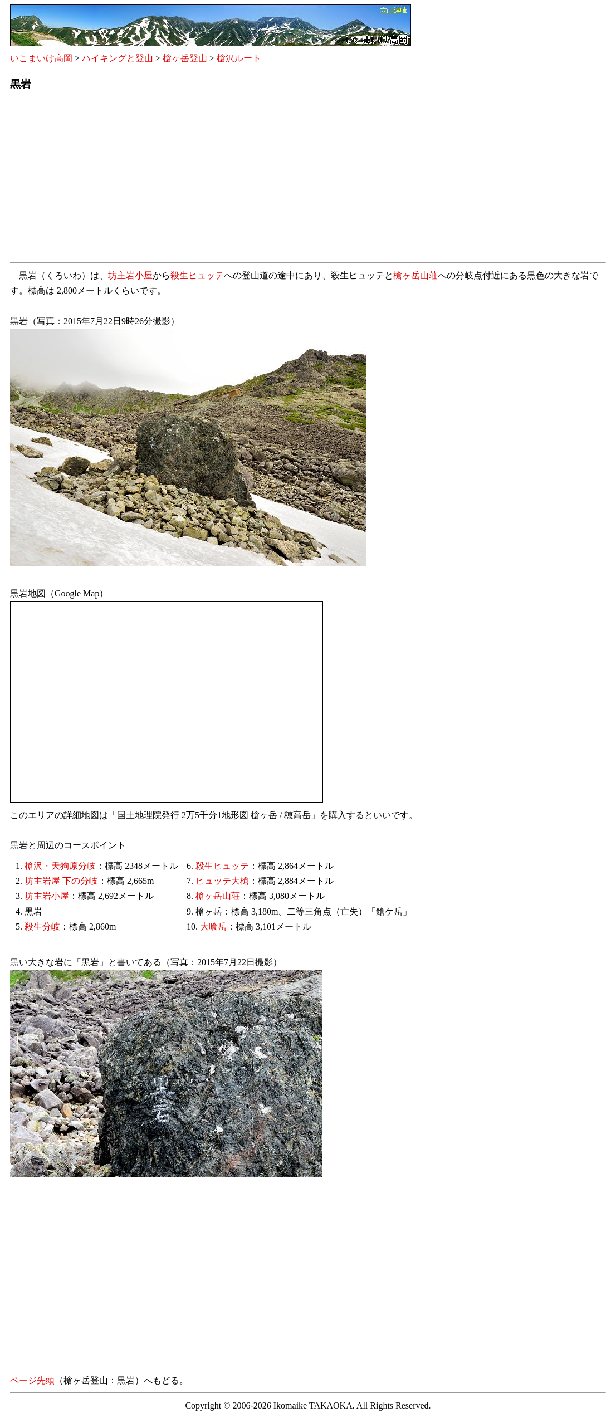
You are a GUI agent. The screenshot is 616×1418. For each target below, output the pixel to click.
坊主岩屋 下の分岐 (61, 881)
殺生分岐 (42, 926)
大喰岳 (213, 926)
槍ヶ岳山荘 (415, 275)
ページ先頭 (32, 1380)
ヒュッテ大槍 (222, 881)
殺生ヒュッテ (197, 275)
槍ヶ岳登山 (185, 58)
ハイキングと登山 (117, 58)
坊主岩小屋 (130, 275)
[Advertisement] (308, 180)
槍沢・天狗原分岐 (60, 866)
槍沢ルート (239, 58)
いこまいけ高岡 (41, 58)
